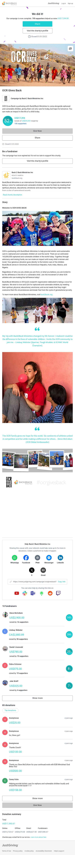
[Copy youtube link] (16, 593)
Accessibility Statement (44, 851)
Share (37, 24)
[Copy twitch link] (58, 593)
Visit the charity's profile (37, 30)
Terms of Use (6, 851)
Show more (40, 698)
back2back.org (17, 178)
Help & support (59, 851)
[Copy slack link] (25, 593)
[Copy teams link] (33, 593)
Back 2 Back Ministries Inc (32, 98)
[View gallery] (70, 48)
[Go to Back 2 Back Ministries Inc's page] (6, 175)
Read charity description (12, 195)
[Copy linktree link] (41, 594)
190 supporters (20, 123)
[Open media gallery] (37, 65)
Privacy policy (18, 851)
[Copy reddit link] (50, 593)
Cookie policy (29, 851)
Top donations (10, 710)
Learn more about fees (38, 837)
